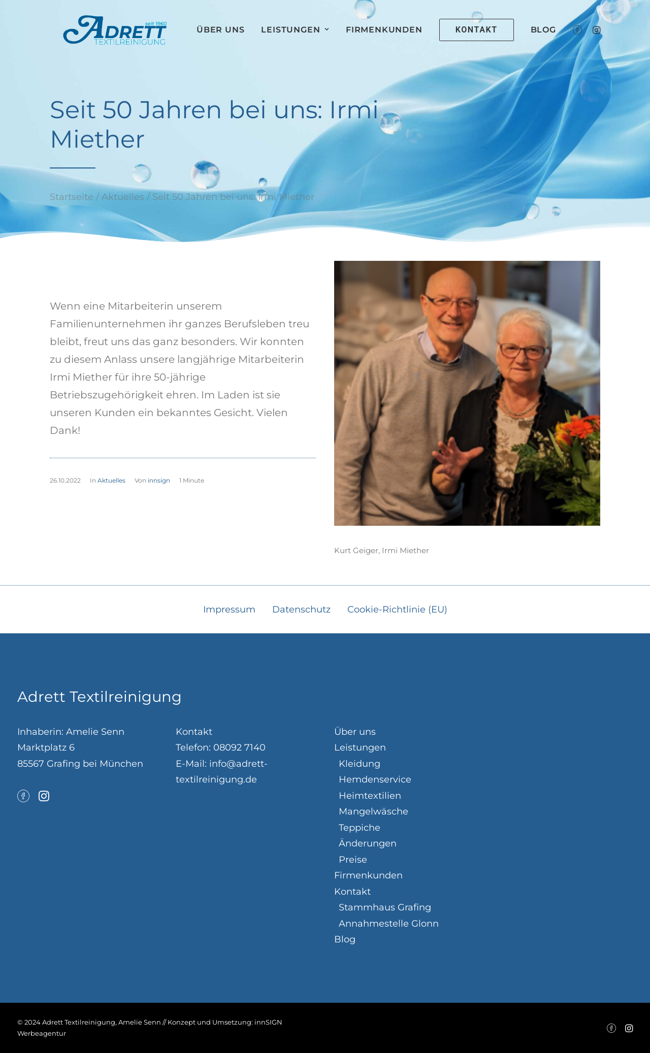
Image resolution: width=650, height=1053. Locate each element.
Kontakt (352, 891)
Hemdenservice (375, 779)
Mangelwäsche (373, 811)
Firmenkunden (405, 38)
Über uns (241, 38)
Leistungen (316, 38)
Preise (353, 859)
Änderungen (368, 843)
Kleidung (359, 763)
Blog (563, 38)
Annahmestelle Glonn (389, 923)
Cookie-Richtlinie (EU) (397, 609)
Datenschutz (301, 609)
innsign (159, 480)
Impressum (229, 609)
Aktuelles (123, 196)
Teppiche (359, 827)
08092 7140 (239, 747)
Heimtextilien (370, 795)
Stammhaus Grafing (385, 907)
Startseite (71, 196)
